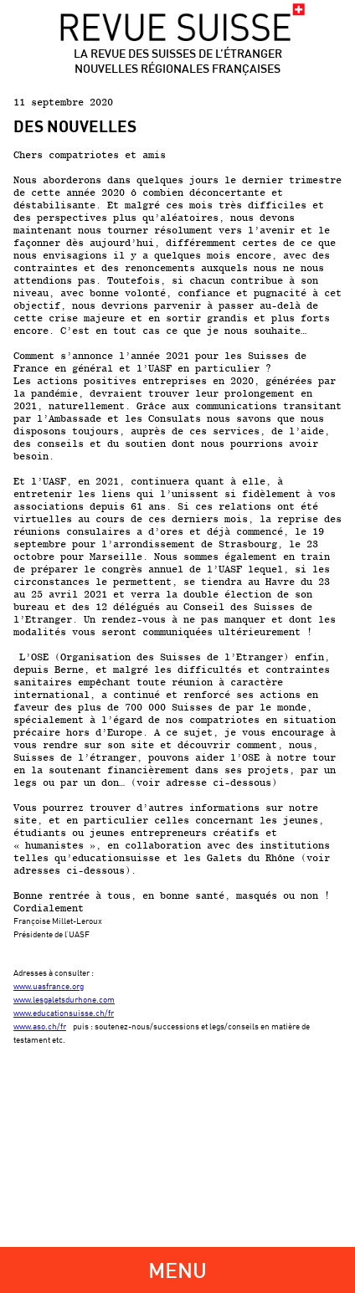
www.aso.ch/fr (39, 1026)
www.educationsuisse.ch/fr (63, 1013)
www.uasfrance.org (48, 986)
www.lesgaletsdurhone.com (64, 999)
